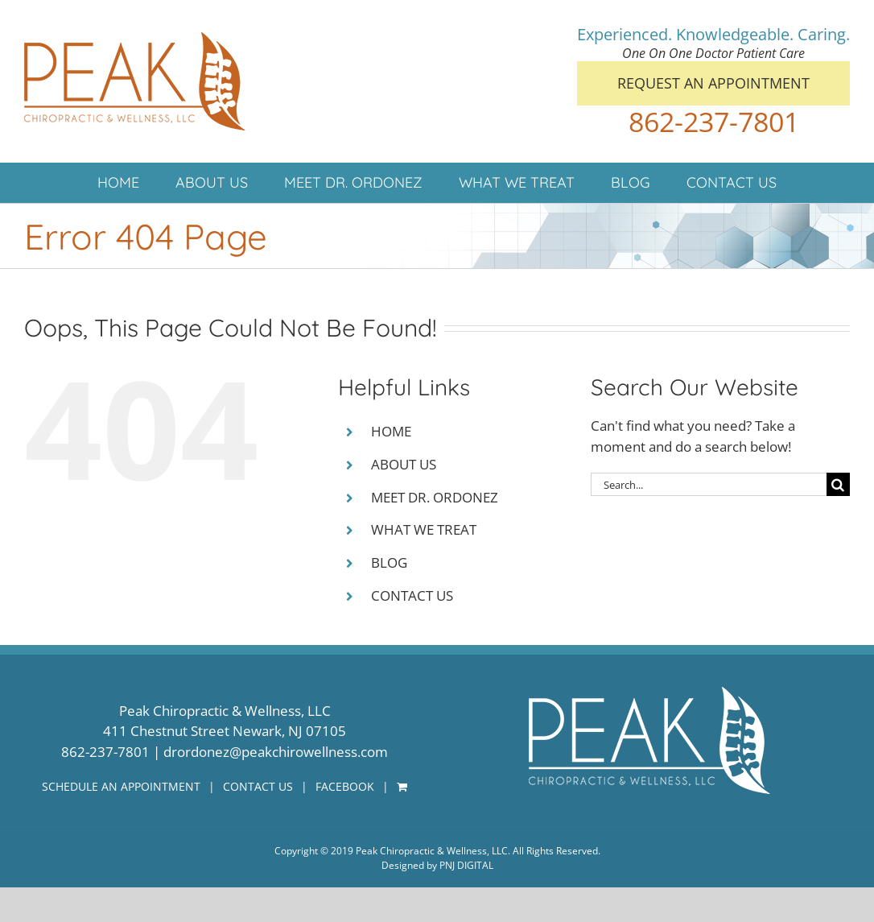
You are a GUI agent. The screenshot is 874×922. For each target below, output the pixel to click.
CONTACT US (412, 595)
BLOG (389, 562)
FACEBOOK (344, 786)
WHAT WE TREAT (423, 529)
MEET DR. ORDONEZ (434, 497)
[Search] (838, 484)
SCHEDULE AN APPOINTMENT (121, 786)
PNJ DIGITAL (466, 865)
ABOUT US (403, 464)
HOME (391, 431)
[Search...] (709, 484)
